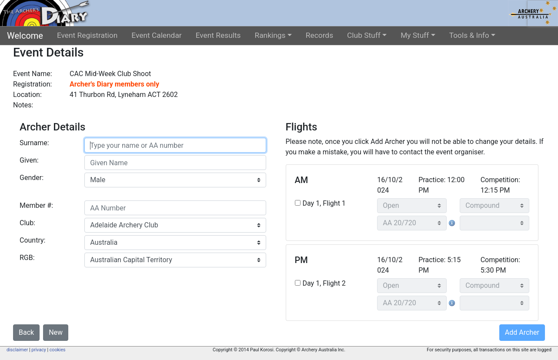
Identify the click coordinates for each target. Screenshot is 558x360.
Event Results (218, 35)
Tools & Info (469, 35)
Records (319, 35)
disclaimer (17, 350)
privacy (38, 350)
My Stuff (415, 35)
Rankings (270, 35)
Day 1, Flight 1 (324, 203)
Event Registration (87, 35)
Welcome (25, 35)
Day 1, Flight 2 (324, 283)
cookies (58, 350)
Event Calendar (156, 35)
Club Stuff (364, 35)
